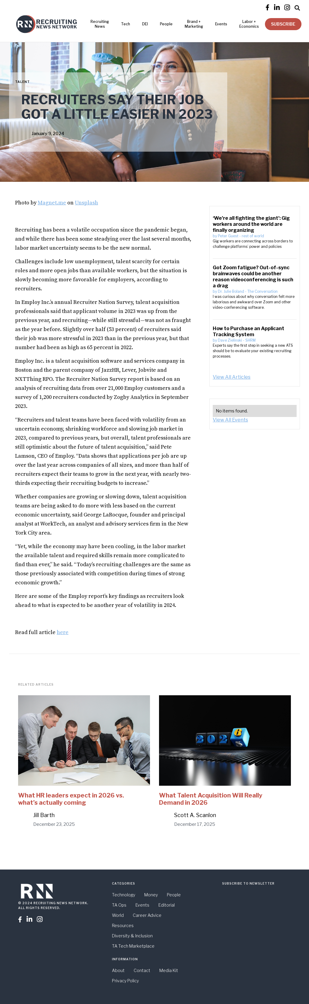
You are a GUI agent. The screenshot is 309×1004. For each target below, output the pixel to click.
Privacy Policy (125, 980)
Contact (142, 970)
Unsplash (86, 202)
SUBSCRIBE (283, 24)
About (118, 970)
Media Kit (168, 970)
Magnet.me (52, 202)
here (62, 632)
